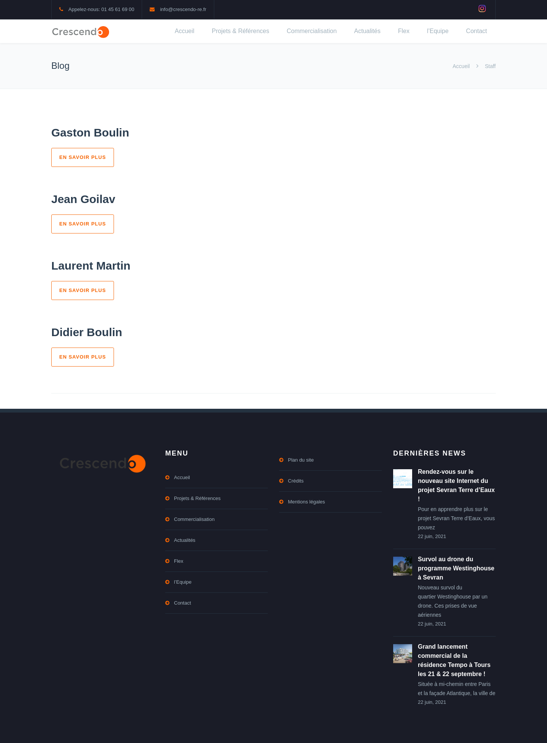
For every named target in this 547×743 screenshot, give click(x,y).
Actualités (367, 31)
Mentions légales (306, 502)
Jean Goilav (83, 199)
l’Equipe (438, 31)
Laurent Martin (90, 265)
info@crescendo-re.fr (183, 9)
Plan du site (301, 460)
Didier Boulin (86, 332)
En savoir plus (82, 157)
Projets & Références (240, 31)
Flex (403, 31)
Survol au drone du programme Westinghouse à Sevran (456, 568)
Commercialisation (312, 31)
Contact (476, 31)
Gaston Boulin (90, 132)
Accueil (184, 31)
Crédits (296, 481)
